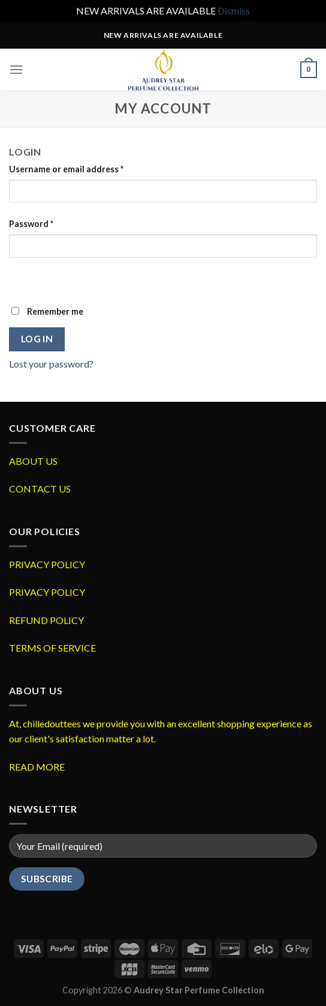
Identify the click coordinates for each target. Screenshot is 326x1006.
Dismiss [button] (234, 10)
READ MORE (37, 766)
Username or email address (66, 169)
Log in (37, 338)
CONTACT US (40, 488)
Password (31, 224)
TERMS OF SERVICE (52, 647)
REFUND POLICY (46, 620)
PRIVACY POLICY (47, 564)
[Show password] (20, 278)
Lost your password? (51, 363)
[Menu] (16, 69)
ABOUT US (33, 461)
